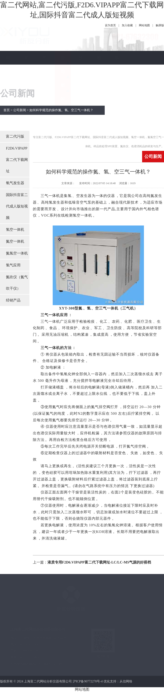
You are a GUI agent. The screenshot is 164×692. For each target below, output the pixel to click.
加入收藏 (127, 25)
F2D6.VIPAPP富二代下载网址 (17, 159)
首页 (6, 110)
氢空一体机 (15, 229)
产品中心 (44, 78)
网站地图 (144, 25)
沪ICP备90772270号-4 (88, 681)
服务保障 (99, 78)
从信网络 (126, 681)
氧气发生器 (15, 183)
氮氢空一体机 (17, 253)
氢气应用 (13, 265)
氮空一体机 (15, 241)
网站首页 (8, 78)
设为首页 (110, 25)
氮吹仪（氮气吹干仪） (17, 282)
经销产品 (13, 300)
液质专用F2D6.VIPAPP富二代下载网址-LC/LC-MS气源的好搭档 (99, 562)
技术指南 (81, 78)
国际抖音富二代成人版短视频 (17, 206)
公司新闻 (63, 78)
